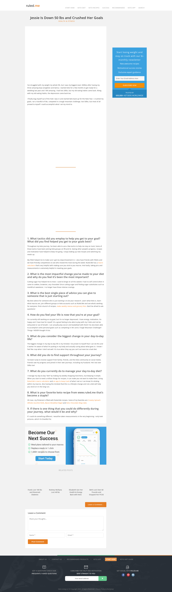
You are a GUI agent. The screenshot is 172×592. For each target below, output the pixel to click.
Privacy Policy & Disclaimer (105, 589)
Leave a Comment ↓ (96, 504)
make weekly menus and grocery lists (71, 306)
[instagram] (132, 575)
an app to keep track (61, 381)
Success (105, 5)
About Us (43, 559)
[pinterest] (127, 575)
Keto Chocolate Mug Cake (76, 403)
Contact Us (57, 559)
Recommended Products (78, 559)
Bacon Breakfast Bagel (54, 403)
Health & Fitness (66, 21)
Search (141, 5)
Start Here (70, 5)
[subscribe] (102, 578)
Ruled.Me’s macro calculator (38, 381)
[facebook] (122, 575)
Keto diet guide (126, 559)
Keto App (97, 559)
